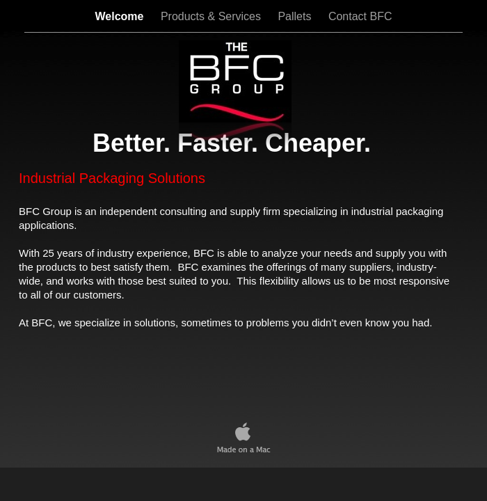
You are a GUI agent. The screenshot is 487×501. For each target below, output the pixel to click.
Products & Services (212, 16)
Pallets (296, 16)
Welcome (121, 16)
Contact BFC (360, 16)
